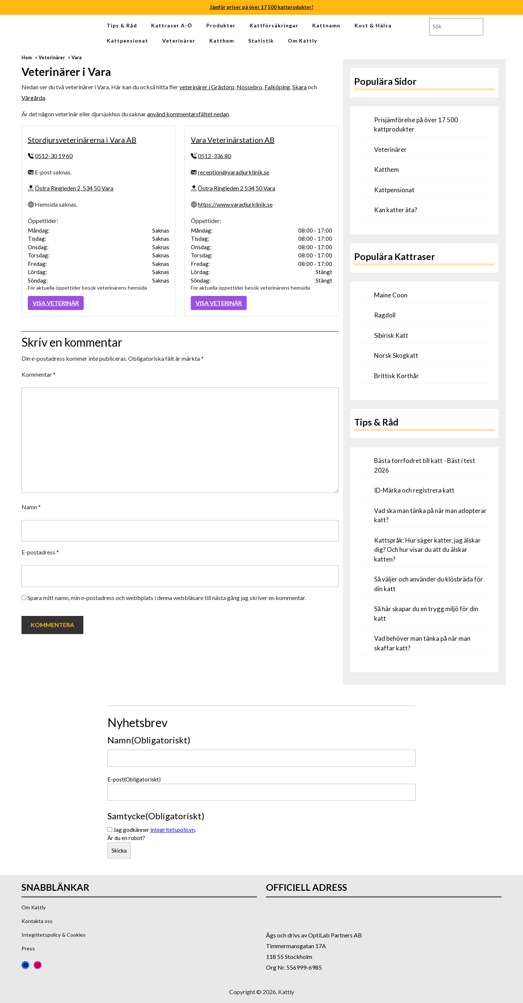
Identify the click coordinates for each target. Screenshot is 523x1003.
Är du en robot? (126, 837)
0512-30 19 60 (54, 155)
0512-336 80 (214, 155)
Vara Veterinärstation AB (232, 139)
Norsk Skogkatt (396, 355)
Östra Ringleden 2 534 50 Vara (236, 187)
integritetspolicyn (172, 829)
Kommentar (38, 374)
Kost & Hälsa (373, 25)
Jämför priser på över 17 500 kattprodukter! (261, 7)
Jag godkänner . (154, 829)
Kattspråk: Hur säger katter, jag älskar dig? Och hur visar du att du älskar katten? (427, 549)
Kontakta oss (37, 921)
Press (28, 948)
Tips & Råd (122, 25)
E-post (134, 779)
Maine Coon (390, 295)
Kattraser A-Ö (171, 25)
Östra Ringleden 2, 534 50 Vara (74, 187)
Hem (26, 57)
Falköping (277, 86)
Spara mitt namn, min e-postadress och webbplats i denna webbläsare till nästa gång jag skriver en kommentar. (166, 597)
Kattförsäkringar (274, 25)
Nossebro (249, 86)
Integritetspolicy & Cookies (53, 935)
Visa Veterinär (56, 302)
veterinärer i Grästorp (206, 86)
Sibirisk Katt (391, 335)
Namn (31, 506)
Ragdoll (385, 315)
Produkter (221, 25)
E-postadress (40, 552)
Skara (299, 86)
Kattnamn (326, 25)
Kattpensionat (127, 40)
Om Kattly (302, 40)
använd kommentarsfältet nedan (188, 113)
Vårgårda (33, 97)
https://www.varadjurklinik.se (235, 204)
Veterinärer (178, 40)
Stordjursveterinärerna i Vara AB (82, 139)
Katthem (221, 40)
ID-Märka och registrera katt (414, 490)
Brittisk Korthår (396, 376)
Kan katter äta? (395, 210)
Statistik (261, 40)
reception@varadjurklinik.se (233, 172)
